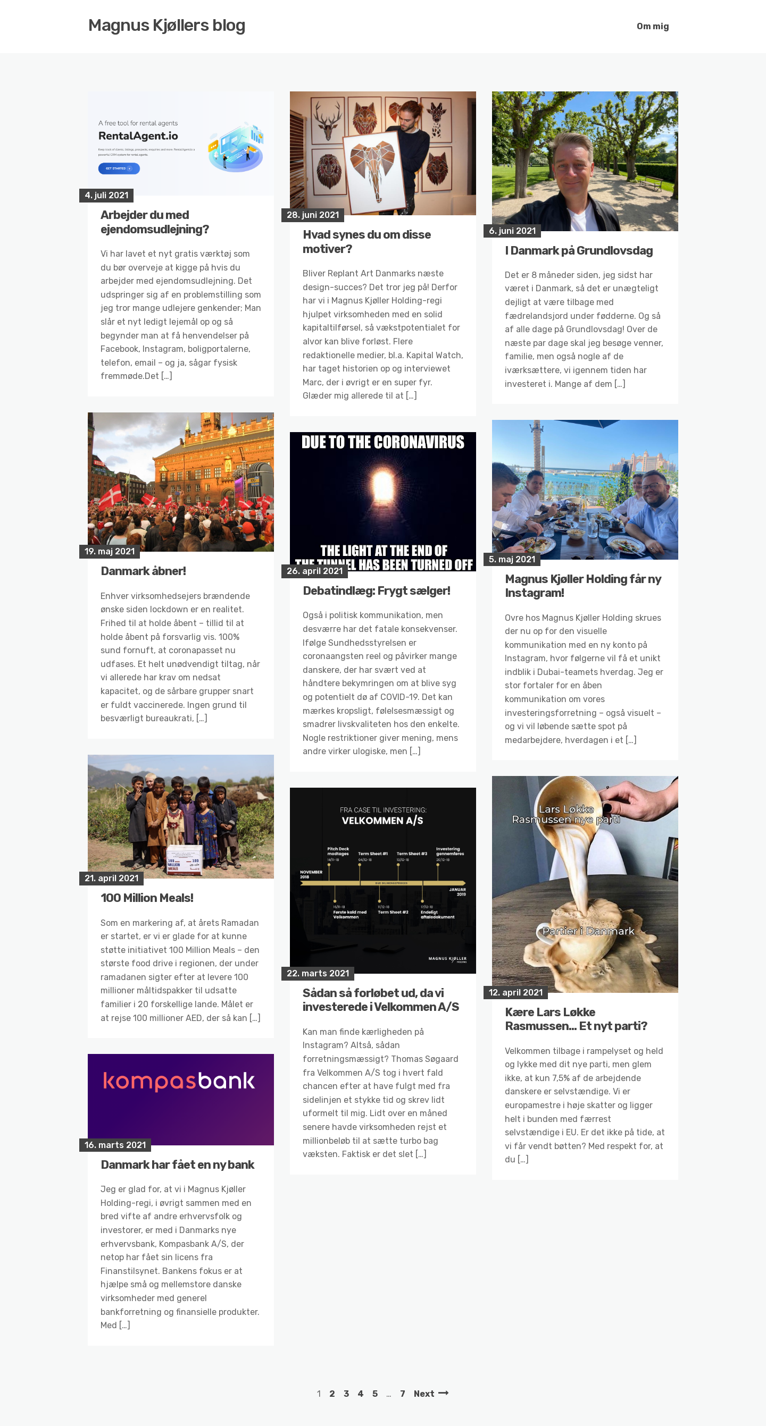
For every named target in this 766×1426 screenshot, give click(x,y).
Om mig (653, 26)
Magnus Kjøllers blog (166, 24)
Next (424, 1394)
